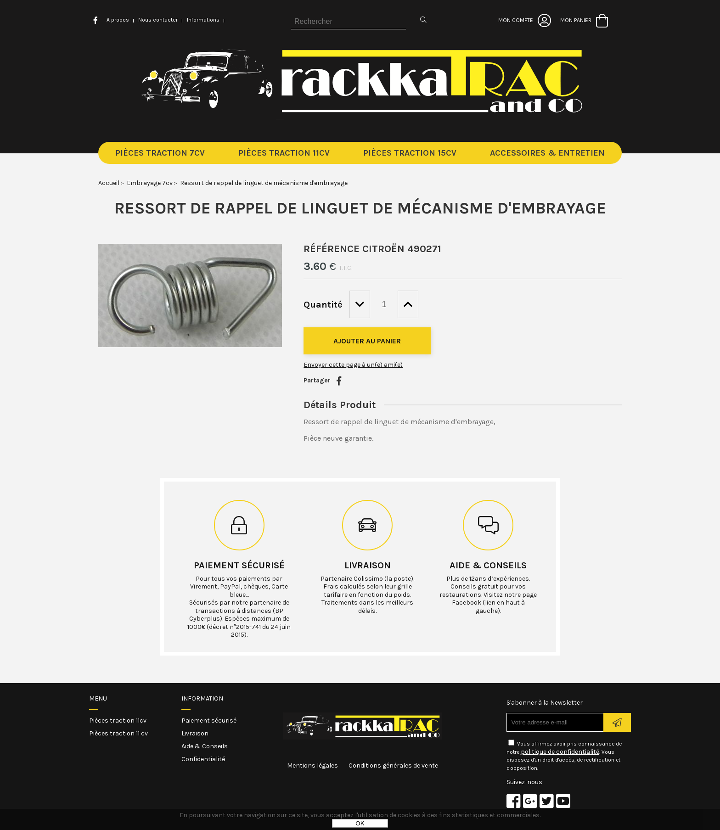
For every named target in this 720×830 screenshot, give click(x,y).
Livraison (367, 565)
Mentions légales (312, 765)
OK (359, 823)
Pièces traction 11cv (117, 720)
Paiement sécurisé (239, 565)
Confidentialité (203, 759)
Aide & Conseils (204, 746)
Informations (203, 20)
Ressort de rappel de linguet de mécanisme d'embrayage (360, 208)
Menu (98, 698)
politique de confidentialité (560, 752)
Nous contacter (158, 20)
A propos (118, 20)
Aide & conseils (488, 565)
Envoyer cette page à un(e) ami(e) (353, 365)
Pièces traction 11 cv (118, 733)
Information (202, 698)
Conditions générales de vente (393, 765)
